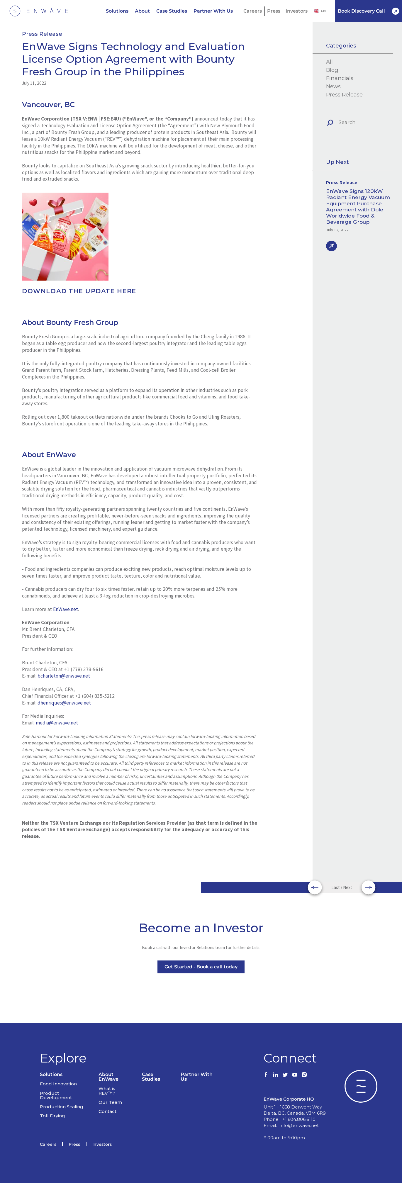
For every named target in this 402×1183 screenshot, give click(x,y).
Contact (107, 1101)
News (333, 86)
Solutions (117, 11)
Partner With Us (213, 11)
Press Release (42, 33)
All (329, 62)
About (142, 11)
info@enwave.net (299, 1115)
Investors (297, 11)
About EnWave (108, 1066)
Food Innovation (58, 1073)
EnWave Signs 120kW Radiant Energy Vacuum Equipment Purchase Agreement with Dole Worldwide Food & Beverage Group (358, 206)
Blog (332, 70)
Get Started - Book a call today (201, 968)
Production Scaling (61, 1096)
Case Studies (171, 11)
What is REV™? (107, 1080)
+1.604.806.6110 (299, 1109)
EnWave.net (65, 609)
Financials (339, 78)
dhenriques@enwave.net (64, 703)
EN (320, 11)
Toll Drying (52, 1105)
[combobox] (319, 11)
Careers (252, 11)
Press (273, 11)
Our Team (110, 1092)
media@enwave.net (57, 722)
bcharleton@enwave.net (64, 676)
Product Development (56, 1085)
